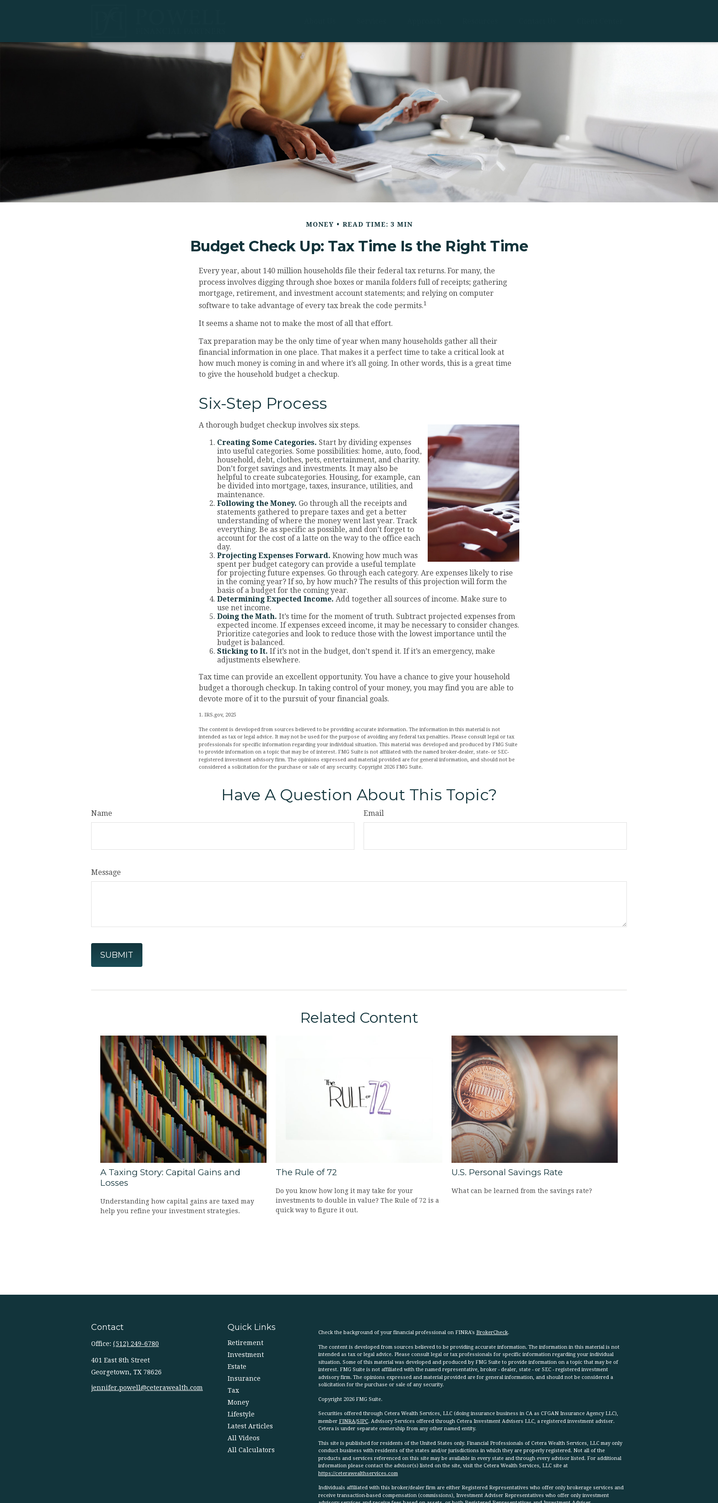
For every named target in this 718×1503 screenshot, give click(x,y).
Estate (237, 1366)
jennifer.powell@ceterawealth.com (147, 1387)
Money (238, 1402)
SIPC (362, 1421)
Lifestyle (241, 1414)
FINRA (347, 1421)
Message (106, 872)
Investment (246, 1354)
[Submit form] (116, 955)
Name (101, 813)
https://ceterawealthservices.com (358, 1473)
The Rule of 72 (306, 1172)
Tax (233, 1390)
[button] (319, 21)
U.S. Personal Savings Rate (507, 1172)
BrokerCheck (492, 1332)
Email (374, 813)
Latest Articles (250, 1426)
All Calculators (251, 1450)
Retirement (245, 1342)
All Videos (244, 1438)
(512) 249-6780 (136, 1343)
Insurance (244, 1378)
